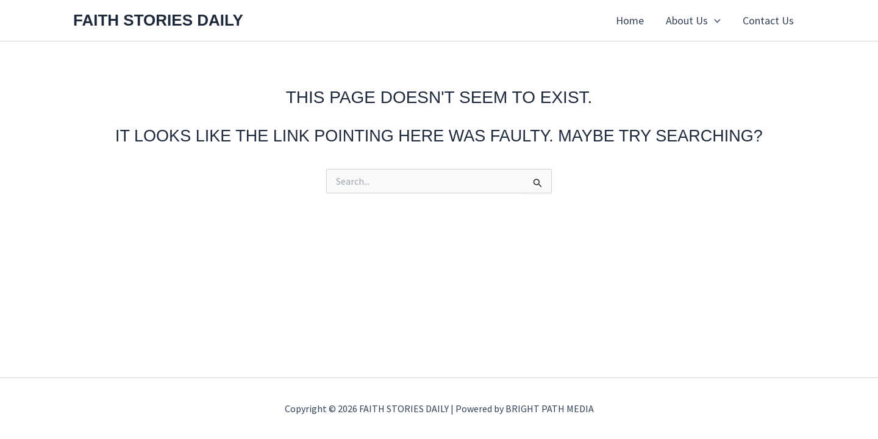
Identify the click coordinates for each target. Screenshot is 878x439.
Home (630, 20)
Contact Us (768, 20)
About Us (693, 20)
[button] (714, 20)
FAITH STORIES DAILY (158, 20)
